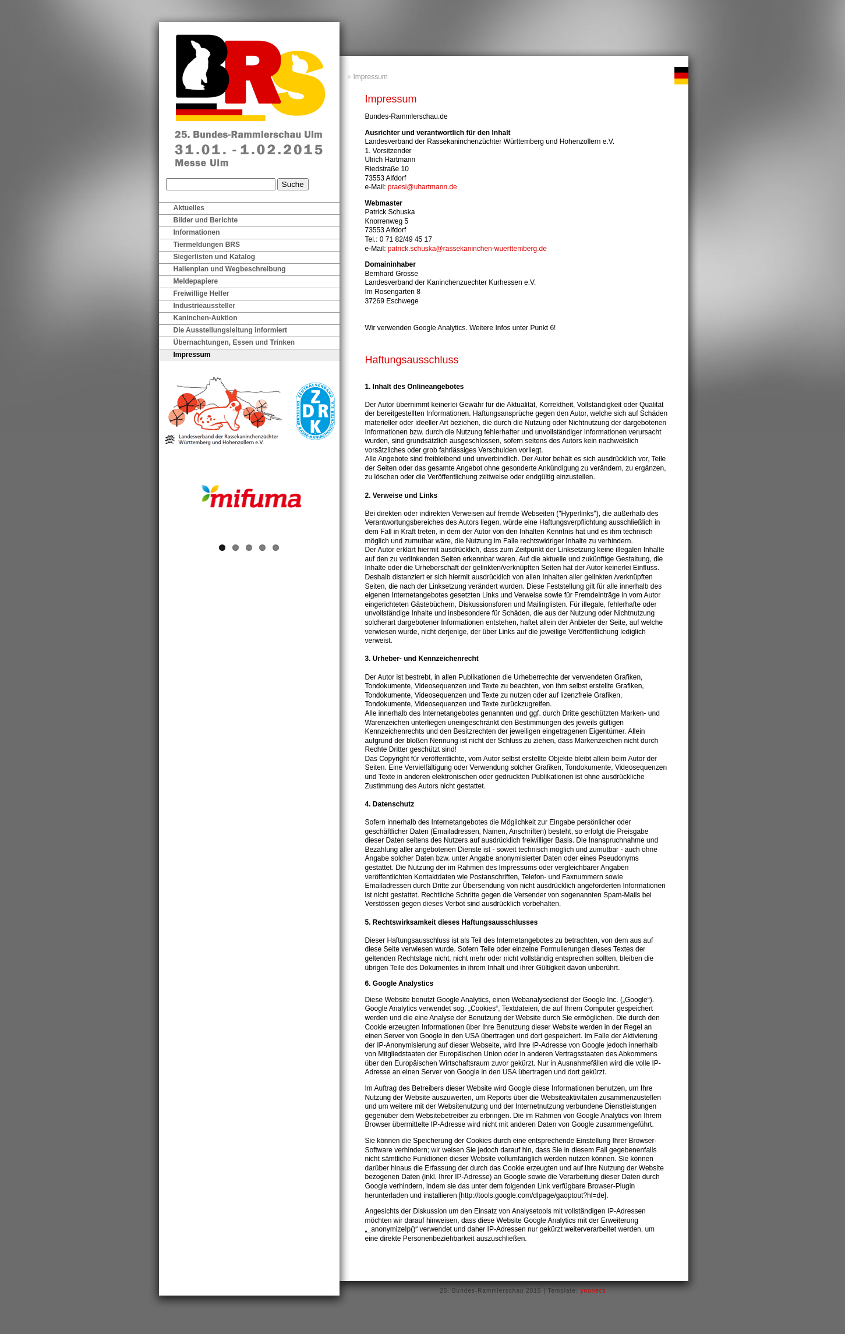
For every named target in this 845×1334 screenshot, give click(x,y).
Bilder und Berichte (206, 220)
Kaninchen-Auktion (206, 318)
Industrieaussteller (205, 306)
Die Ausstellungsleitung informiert (231, 330)
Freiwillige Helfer (201, 293)
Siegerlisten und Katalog (215, 257)
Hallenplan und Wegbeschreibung (230, 269)
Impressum (370, 77)
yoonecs (593, 1290)
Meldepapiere (196, 281)
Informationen (197, 232)
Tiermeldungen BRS (207, 244)
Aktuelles (189, 208)
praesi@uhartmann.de (422, 187)
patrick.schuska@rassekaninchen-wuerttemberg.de (467, 249)
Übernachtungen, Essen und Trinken (234, 342)
